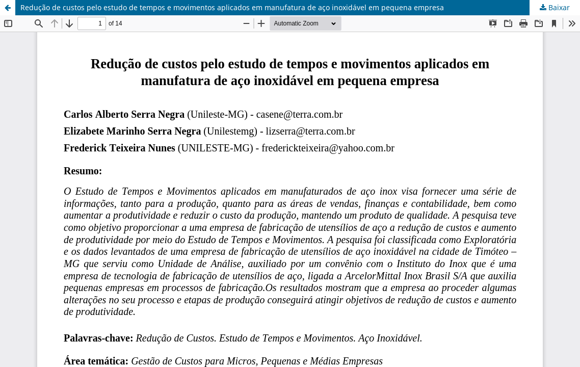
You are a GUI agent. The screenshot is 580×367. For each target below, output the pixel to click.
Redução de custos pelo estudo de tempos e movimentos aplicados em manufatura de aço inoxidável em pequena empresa (232, 7)
